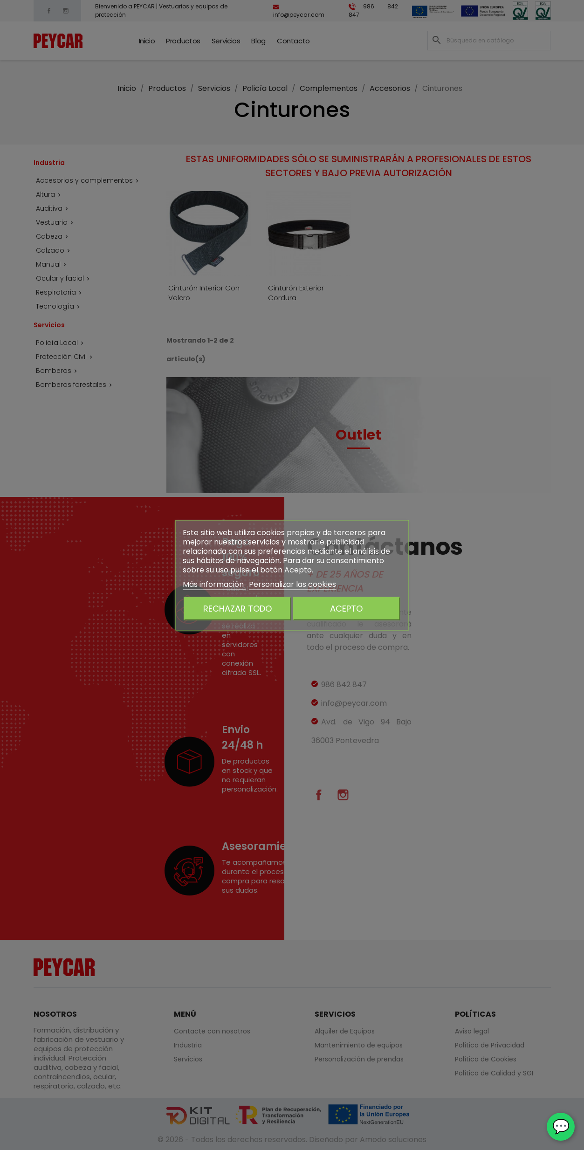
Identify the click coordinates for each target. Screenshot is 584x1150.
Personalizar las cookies (292, 583)
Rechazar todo (237, 608)
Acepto (346, 608)
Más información (214, 583)
